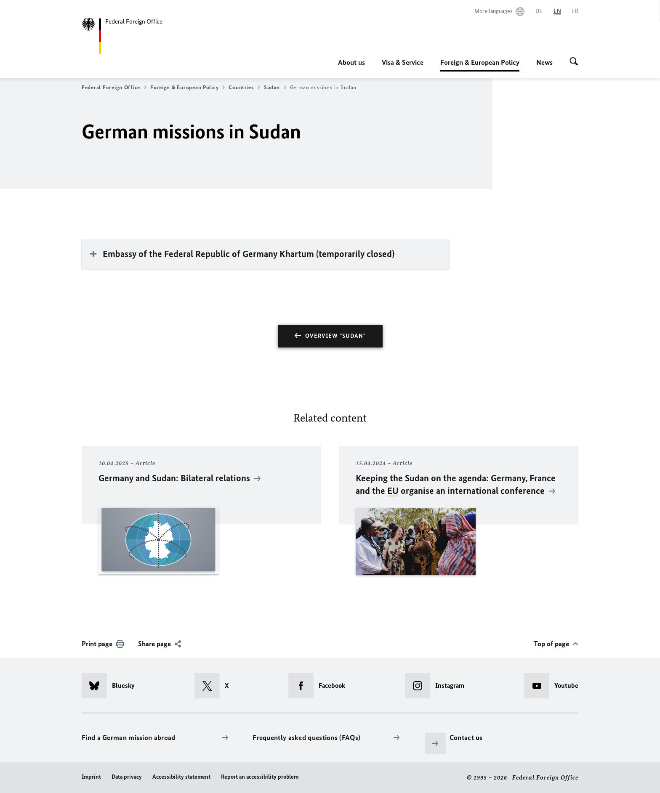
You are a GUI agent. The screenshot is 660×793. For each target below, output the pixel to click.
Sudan (275, 87)
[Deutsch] (539, 11)
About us (351, 62)
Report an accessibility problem (259, 776)
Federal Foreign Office (114, 87)
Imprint (91, 776)
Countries (244, 87)
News (544, 62)
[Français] (575, 11)
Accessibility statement (181, 776)
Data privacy (127, 776)
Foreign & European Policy (479, 62)
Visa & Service (402, 62)
